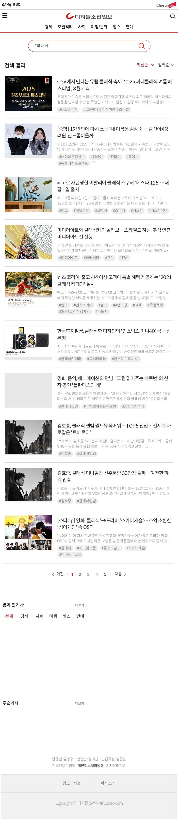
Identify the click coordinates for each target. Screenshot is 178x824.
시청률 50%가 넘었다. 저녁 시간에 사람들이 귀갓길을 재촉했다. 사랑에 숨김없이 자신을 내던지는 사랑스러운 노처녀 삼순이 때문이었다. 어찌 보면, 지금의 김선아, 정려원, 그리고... (114, 149)
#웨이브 (133, 157)
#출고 (102, 305)
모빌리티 (65, 27)
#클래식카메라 (70, 359)
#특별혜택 (155, 305)
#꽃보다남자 (111, 548)
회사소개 (107, 783)
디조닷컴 (89, 16)
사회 (81, 27)
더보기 (79, 605)
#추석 (109, 258)
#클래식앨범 (86, 453)
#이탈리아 (81, 210)
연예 (129, 27)
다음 (120, 574)
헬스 (116, 27)
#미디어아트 (68, 258)
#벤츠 (63, 305)
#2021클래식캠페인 (74, 311)
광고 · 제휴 (72, 783)
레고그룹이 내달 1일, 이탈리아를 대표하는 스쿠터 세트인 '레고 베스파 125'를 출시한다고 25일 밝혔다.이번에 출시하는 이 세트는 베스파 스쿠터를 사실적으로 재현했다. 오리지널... (113, 203)
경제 (48, 27)
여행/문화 (99, 27)
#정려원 (115, 157)
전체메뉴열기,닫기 (4, 15)
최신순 (142, 65)
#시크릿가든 (86, 548)
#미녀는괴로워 (70, 554)
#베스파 (137, 210)
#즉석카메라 (96, 359)
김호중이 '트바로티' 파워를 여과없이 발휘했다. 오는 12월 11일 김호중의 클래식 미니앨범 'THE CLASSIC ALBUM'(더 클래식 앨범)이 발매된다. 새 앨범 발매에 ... (113, 493)
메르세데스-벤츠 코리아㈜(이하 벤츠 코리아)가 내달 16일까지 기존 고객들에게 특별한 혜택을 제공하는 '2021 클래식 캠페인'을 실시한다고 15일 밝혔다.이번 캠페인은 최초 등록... (113, 297)
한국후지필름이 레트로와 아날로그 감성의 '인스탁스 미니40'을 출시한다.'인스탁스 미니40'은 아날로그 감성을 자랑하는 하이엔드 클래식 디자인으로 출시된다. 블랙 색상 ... (114, 351)
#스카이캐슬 (136, 548)
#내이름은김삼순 (72, 157)
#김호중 (65, 453)
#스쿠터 (119, 210)
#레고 (63, 210)
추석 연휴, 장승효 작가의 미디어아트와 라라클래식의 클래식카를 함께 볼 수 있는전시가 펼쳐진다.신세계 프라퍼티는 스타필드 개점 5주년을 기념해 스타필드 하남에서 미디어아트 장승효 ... (113, 250)
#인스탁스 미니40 (125, 359)
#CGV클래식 (68, 109)
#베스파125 (158, 210)
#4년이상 (120, 305)
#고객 (137, 305)
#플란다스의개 (133, 406)
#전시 (124, 258)
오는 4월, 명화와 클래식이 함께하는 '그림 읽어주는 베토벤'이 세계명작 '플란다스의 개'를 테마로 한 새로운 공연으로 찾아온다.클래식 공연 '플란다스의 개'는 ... (114, 399)
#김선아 (97, 157)
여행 (53, 616)
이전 (57, 574)
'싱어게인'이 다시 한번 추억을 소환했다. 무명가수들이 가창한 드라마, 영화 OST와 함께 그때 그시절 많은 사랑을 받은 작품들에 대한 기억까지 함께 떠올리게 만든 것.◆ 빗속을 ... (113, 541)
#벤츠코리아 (83, 305)
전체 (9, 616)
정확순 (163, 65)
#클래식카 (91, 258)
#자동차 (102, 311)
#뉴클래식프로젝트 (73, 163)
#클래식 (101, 210)
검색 (173, 16)
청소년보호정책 (63, 766)
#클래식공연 (68, 406)
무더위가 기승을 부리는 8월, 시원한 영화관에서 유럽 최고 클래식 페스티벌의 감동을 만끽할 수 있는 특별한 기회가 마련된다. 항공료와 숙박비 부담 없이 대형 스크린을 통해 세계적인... (114, 102)
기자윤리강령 (116, 766)
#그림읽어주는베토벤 (100, 406)
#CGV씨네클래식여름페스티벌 (106, 109)
